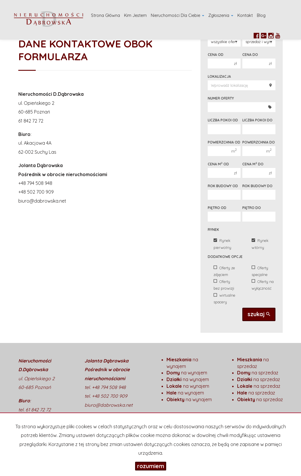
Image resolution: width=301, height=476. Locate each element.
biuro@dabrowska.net (42, 201)
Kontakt (245, 15)
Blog (261, 15)
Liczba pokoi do (257, 120)
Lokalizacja (219, 76)
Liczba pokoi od (223, 120)
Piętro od (217, 208)
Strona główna (105, 15)
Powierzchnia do (258, 142)
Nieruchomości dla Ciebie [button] (177, 15)
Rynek (213, 229)
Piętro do (251, 208)
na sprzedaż (257, 373)
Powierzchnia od (224, 142)
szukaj (259, 314)
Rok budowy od (223, 186)
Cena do (250, 54)
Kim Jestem (135, 15)
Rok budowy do (257, 186)
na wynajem (186, 373)
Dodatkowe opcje (225, 256)
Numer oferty (221, 98)
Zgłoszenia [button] (220, 15)
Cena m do (253, 164)
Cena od (215, 54)
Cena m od (218, 164)
